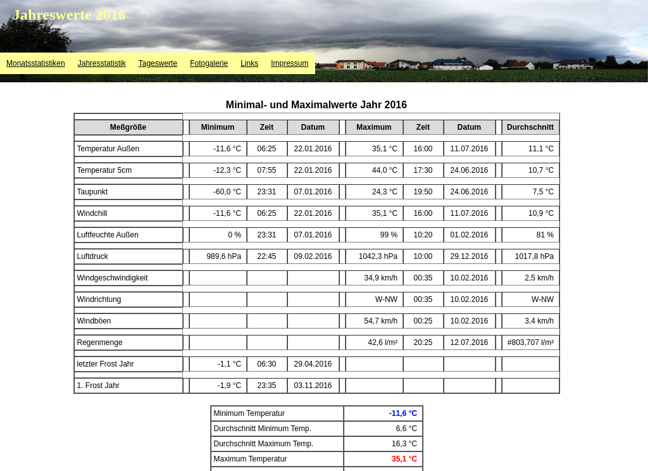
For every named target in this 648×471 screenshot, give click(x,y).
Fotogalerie (209, 63)
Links (249, 63)
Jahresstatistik (102, 63)
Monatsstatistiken (35, 63)
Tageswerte (158, 63)
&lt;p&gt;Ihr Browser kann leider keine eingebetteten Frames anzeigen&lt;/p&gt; (316, 281)
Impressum (289, 63)
